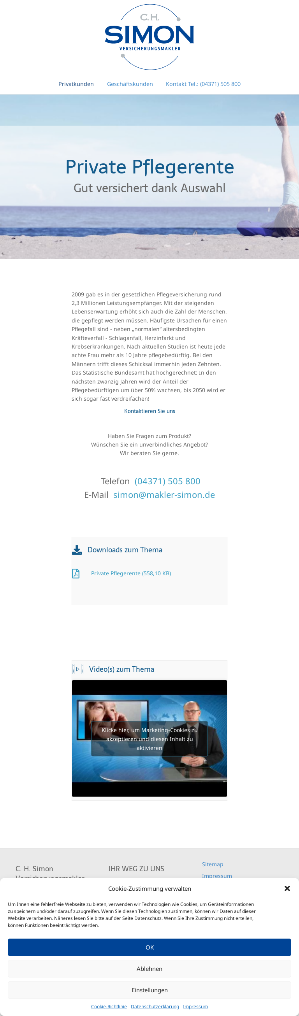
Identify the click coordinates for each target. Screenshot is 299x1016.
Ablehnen (149, 968)
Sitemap (212, 864)
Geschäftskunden (130, 84)
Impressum (195, 1006)
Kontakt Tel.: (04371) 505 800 (203, 84)
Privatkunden (76, 84)
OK (150, 947)
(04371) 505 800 (168, 481)
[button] (287, 888)
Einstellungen (150, 990)
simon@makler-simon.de (164, 494)
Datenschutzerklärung (155, 1006)
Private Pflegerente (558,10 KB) (131, 573)
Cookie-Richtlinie (109, 1006)
